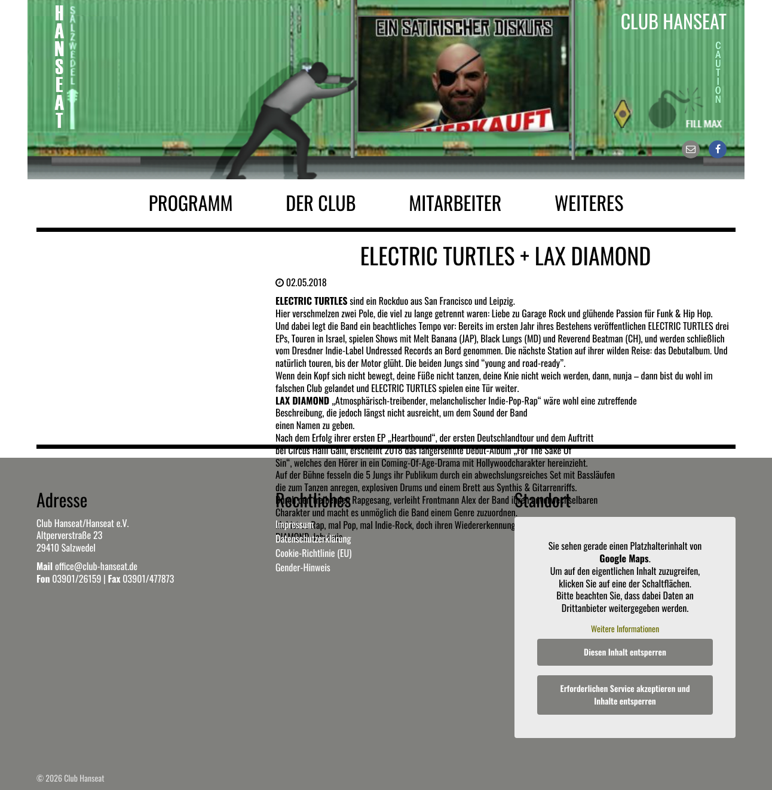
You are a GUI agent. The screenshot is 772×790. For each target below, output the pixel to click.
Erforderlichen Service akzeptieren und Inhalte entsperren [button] (625, 695)
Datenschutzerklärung (313, 538)
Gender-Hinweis (302, 567)
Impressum (294, 524)
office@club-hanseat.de (96, 566)
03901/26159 (76, 578)
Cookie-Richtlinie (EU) (313, 553)
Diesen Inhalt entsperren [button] (625, 652)
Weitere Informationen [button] (625, 628)
